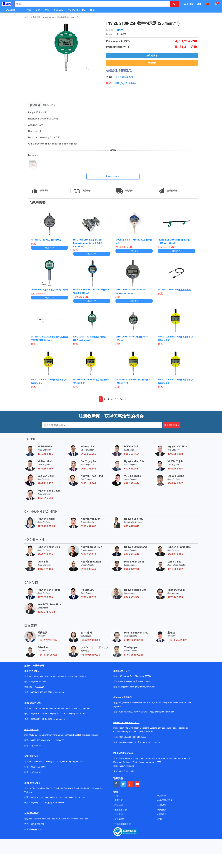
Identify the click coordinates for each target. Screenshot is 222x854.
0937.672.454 (45, 568)
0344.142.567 (175, 482)
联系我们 (118, 804)
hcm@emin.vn (59, 718)
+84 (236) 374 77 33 (76, 796)
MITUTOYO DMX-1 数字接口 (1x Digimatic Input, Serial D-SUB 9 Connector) (89, 242)
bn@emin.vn (35, 744)
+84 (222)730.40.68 (55, 739)
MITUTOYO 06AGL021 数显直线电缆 (176, 289)
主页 (29, 10)
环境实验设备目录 (122, 823)
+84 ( (118, 83)
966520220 (126, 76)
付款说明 (162, 794)
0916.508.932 (175, 568)
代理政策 (162, 813)
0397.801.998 (175, 453)
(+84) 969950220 (90, 639)
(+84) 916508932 (47, 653)
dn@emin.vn (58, 802)
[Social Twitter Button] (123, 783)
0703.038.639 (45, 553)
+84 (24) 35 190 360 (38, 691)
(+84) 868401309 (177, 639)
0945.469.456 (45, 453)
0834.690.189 (45, 467)
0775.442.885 (175, 596)
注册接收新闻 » (171, 424)
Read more (111, 176)
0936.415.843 (132, 525)
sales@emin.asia (126, 686)
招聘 (160, 818)
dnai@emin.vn (35, 828)
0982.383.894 (132, 482)
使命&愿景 (119, 818)
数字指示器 (35, 17)
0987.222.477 (45, 482)
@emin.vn (36, 771)
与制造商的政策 (165, 799)
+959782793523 (126, 711)
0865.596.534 (45, 497)
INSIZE (120, 30)
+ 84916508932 (125, 680)
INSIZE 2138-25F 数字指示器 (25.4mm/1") (60, 17)
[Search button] (174, 4)
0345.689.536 (132, 596)
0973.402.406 (88, 525)
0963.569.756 (88, 453)
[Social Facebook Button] (116, 783)
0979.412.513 (132, 467)
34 (121, 398)
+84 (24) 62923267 (37, 680)
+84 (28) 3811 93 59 (57, 713)
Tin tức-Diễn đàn (76, 10)
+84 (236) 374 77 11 (38, 796)
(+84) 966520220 (36, 686)
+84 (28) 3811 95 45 (38, 718)
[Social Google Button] (130, 783)
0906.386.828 (88, 553)
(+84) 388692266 (133, 653)
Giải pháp (58, 10)
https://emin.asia (147, 686)
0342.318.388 (175, 553)
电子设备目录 (120, 809)
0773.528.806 (45, 596)
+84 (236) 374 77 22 (57, 796)
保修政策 (162, 809)
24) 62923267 (128, 83)
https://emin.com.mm (164, 711)
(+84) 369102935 (133, 639)
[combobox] (91, 4)
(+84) (117, 76)
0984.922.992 (132, 568)
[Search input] (91, 4)
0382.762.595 (175, 467)
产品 (47, 10)
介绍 (38, 10)
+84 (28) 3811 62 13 (76, 713)
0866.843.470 (132, 553)
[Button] (3, 10)
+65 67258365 (144, 680)
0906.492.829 (88, 596)
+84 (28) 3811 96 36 (38, 713)
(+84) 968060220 (90, 653)
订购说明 (118, 813)
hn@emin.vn (58, 691)
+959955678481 (141, 711)
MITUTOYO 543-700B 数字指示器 (47, 239)
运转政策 (162, 804)
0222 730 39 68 (46, 525)
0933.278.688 (88, 467)
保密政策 (118, 799)
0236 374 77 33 (46, 611)
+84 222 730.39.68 (37, 739)
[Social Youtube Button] (137, 783)
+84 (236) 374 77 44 (38, 802)
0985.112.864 (88, 482)
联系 (92, 10)
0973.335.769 (88, 568)
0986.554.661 (132, 453)
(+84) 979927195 (47, 639)
